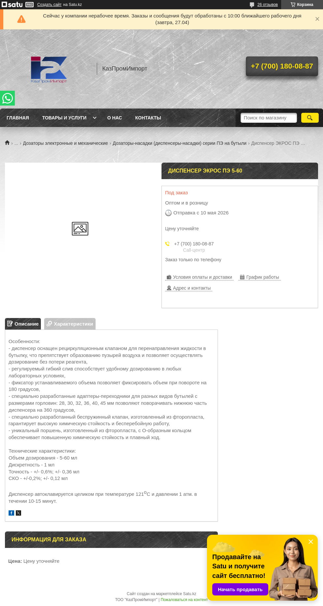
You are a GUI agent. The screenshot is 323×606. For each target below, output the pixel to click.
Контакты (148, 117)
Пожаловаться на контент (184, 599)
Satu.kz (189, 593)
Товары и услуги (64, 117)
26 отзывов (267, 4)
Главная (18, 117)
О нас (114, 117)
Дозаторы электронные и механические (65, 143)
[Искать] (310, 118)
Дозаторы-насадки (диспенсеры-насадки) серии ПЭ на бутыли (180, 143)
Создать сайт (49, 4)
